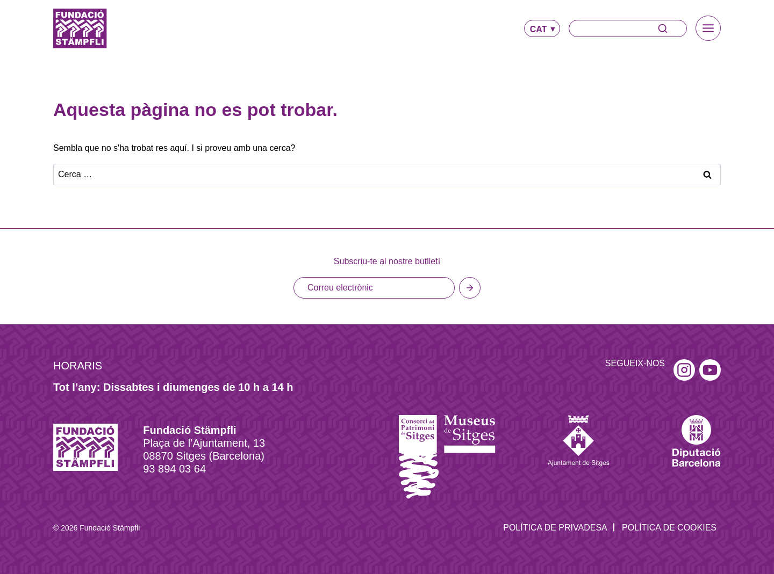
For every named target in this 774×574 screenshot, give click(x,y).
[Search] (628, 28)
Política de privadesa (555, 527)
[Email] (374, 288)
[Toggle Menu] (708, 28)
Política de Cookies (669, 527)
